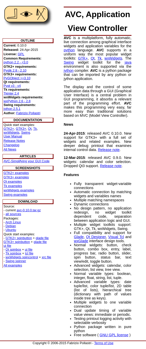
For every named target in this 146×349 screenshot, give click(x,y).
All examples (13, 265)
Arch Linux (13, 222)
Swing (25, 132)
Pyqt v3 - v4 (12, 86)
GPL (21, 54)
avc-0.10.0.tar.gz (29, 210)
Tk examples (13, 186)
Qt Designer (96, 237)
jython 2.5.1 (12, 109)
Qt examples (13, 181)
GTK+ (83, 58)
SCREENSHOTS (27, 168)
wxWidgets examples (19, 190)
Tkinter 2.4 (11, 93)
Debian (11, 226)
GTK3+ (21, 129)
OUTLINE (28, 40)
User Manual (13, 136)
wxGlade (81, 241)
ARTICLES (28, 156)
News (68, 124)
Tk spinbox (13, 253)
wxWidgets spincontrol (22, 257)
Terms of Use (103, 343)
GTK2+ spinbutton (19, 238)
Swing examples (15, 194)
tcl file (29, 253)
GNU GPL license (114, 335)
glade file (42, 238)
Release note (109, 150)
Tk (35, 129)
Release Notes (14, 141)
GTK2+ (9, 129)
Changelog (11, 145)
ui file (7, 246)
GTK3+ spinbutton (17, 242)
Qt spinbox (13, 249)
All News (10, 149)
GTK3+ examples (16, 177)
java (128, 62)
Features (71, 175)
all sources (13, 214)
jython (68, 70)
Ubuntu (11, 230)
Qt (30, 129)
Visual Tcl (116, 237)
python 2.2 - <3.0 (16, 62)
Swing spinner (16, 261)
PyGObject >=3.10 (17, 78)
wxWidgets (11, 132)
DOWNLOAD (28, 201)
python (69, 50)
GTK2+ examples (16, 173)
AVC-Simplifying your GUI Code (26, 161)
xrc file (46, 257)
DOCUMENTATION (28, 120)
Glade (79, 237)
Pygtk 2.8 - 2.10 (15, 70)
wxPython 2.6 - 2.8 (17, 101)
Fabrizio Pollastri (28, 113)
